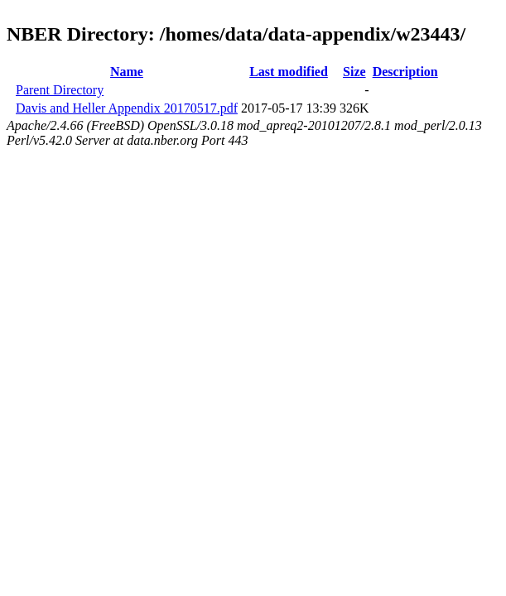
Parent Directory (60, 90)
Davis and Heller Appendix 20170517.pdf (127, 108)
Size (354, 72)
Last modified (288, 72)
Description (405, 72)
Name (126, 72)
